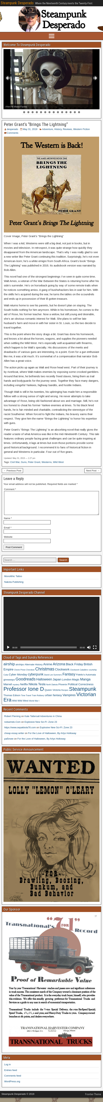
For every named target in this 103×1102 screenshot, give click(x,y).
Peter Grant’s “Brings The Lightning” (36, 124)
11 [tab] (49, 108)
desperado (12, 129)
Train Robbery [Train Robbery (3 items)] (38, 700)
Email (7, 532)
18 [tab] (79, 108)
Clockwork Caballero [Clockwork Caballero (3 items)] (79, 674)
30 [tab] (54, 112)
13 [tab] (58, 108)
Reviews (67, 129)
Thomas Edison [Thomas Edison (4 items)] (11, 699)
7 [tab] (33, 108)
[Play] (8, 652)
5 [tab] (24, 108)
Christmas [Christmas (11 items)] (44, 673)
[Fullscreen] (95, 652)
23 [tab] (24, 112)
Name (8, 522)
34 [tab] (70, 112)
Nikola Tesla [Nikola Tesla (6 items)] (37, 688)
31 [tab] (58, 112)
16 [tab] (70, 108)
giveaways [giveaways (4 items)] (9, 684)
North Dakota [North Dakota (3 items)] (52, 689)
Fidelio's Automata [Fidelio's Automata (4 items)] (86, 679)
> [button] (95, 78)
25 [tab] (32, 112)
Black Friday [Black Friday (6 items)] (74, 668)
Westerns (46, 462)
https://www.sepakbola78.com (20, 731)
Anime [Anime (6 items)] (47, 668)
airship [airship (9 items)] (9, 668)
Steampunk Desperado (17, 3)
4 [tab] (20, 108)
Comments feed (12, 1080)
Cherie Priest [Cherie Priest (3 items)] (20, 674)
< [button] (8, 78)
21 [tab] (92, 108)
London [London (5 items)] (66, 683)
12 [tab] (54, 108)
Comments (12, 132)
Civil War (15, 462)
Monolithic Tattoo (13, 580)
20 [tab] (87, 108)
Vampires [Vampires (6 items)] (69, 699)
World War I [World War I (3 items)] (34, 705)
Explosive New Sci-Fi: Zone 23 (41, 726)
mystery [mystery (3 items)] (16, 689)
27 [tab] (41, 112)
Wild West (58, 462)
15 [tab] (66, 108)
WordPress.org (12, 1085)
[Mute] (89, 652)
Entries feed (10, 1074)
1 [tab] (7, 108)
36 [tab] (79, 112)
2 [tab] (11, 108)
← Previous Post (12, 470)
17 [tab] (75, 108)
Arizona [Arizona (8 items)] (59, 668)
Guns (24, 462)
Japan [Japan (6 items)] (57, 684)
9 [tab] (41, 108)
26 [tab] (37, 112)
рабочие (8, 743)
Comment (10, 489)
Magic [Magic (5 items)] (75, 683)
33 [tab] (66, 112)
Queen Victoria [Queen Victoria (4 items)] (53, 694)
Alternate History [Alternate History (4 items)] (34, 669)
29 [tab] (49, 112)
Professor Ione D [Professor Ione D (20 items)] (23, 693)
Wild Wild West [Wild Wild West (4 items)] (20, 705)
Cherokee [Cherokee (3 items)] (30, 674)
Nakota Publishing (14, 586)
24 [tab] (28, 112)
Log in (7, 1068)
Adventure (47, 129)
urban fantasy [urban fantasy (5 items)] (53, 699)
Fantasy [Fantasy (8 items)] (68, 679)
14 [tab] (62, 108)
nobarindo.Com (12, 726)
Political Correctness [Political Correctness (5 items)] (80, 688)
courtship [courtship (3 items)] (93, 674)
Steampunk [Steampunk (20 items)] (82, 693)
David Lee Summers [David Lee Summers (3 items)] (53, 679)
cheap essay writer (14, 737)
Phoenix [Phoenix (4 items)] (62, 688)
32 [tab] (62, 112)
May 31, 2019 (30, 129)
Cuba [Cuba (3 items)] (5, 679)
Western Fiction (81, 129)
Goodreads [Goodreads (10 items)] (26, 683)
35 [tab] (75, 112)
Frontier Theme (93, 1098)
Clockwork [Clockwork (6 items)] (62, 674)
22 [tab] (96, 108)
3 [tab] (16, 108)
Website (8, 541)
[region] (51, 79)
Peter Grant (34, 462)
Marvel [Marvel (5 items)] (7, 688)
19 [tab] (83, 108)
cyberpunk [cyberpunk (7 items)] (35, 679)
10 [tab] (45, 108)
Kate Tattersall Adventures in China (43, 720)
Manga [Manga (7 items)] (85, 684)
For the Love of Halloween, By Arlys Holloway (52, 737)
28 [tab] (45, 112)
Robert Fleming (12, 720)
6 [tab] (28, 108)
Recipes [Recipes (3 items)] (64, 694)
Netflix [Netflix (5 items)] (24, 688)
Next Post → (93, 470)
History (58, 129)
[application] (51, 628)
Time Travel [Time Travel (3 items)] (26, 700)
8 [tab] (37, 108)
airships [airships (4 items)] (20, 669)
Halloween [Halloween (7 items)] (44, 684)
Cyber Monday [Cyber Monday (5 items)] (18, 678)
